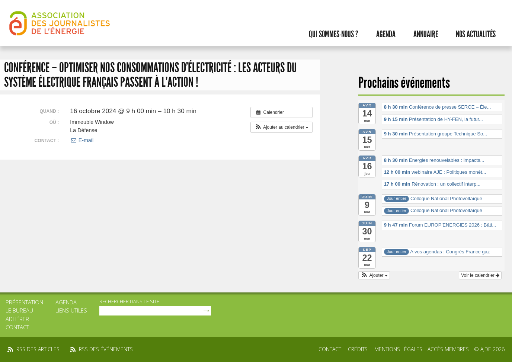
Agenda (386, 34)
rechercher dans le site (129, 301)
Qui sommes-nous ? (333, 34)
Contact (17, 327)
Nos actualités (476, 34)
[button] (281, 127)
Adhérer (17, 319)
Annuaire (425, 34)
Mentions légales (398, 349)
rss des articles (38, 349)
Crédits (358, 349)
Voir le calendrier (480, 275)
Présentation (24, 302)
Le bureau (19, 310)
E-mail (81, 140)
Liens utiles (71, 310)
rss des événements (106, 349)
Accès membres (448, 349)
